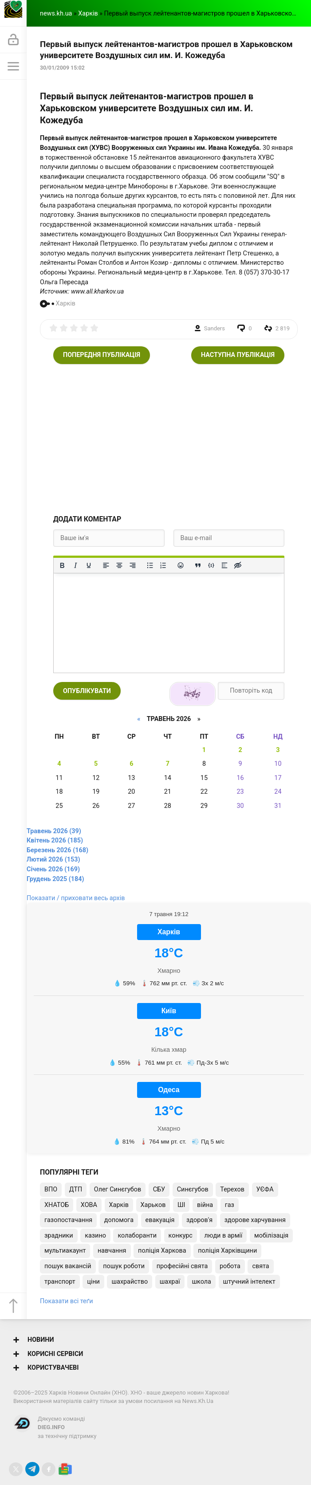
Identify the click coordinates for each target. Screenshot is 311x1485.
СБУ (159, 1189)
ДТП (75, 1189)
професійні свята (182, 1266)
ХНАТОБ (56, 1205)
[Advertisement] (168, 439)
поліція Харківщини (227, 1250)
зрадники (58, 1235)
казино (95, 1235)
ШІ (181, 1205)
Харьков (153, 1205)
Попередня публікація (101, 355)
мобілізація (271, 1235)
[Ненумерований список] (150, 565)
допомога (119, 1220)
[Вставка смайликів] (180, 565)
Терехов (232, 1189)
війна (205, 1205)
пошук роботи (124, 1266)
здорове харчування (255, 1220)
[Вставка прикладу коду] (211, 565)
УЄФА (265, 1189)
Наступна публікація (238, 355)
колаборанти (137, 1235)
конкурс (181, 1235)
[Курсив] (75, 565)
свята (260, 1266)
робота (230, 1266)
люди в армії (223, 1235)
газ (229, 1205)
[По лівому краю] (106, 565)
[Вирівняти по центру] (119, 565)
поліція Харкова (162, 1250)
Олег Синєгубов (117, 1189)
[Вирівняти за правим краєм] (132, 565)
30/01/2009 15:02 (62, 68)
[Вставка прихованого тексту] (237, 565)
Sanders (214, 328)
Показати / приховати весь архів (76, 898)
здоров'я (199, 1220)
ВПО (50, 1189)
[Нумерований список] (163, 565)
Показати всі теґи (66, 1301)
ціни (93, 1281)
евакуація (160, 1220)
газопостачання (68, 1220)
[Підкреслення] (88, 565)
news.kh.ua (56, 13)
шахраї (170, 1281)
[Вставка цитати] (198, 565)
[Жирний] (62, 565)
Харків (88, 13)
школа (201, 1281)
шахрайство (129, 1281)
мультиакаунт (65, 1250)
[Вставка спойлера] (224, 565)
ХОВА (89, 1205)
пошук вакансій (67, 1266)
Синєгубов (193, 1189)
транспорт (59, 1281)
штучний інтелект (249, 1281)
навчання (112, 1250)
